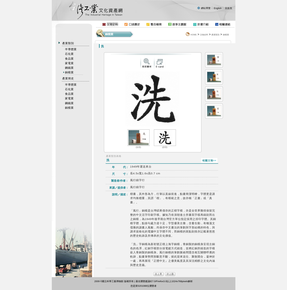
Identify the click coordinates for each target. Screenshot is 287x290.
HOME (194, 35)
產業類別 (215, 35)
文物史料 (204, 35)
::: (195, 8)
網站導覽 (205, 8)
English (218, 8)
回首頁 (228, 8)
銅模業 (226, 35)
